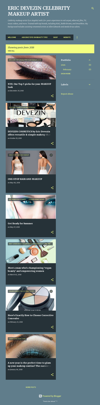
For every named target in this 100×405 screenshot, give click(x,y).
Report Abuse (67, 94)
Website (67, 37)
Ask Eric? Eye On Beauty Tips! (35, 37)
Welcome (12, 37)
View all (11, 51)
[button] (52, 96)
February (67, 69)
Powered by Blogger (50, 396)
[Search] (92, 8)
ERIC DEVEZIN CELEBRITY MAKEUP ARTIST (39, 11)
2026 (63, 65)
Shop (55, 37)
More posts (31, 387)
